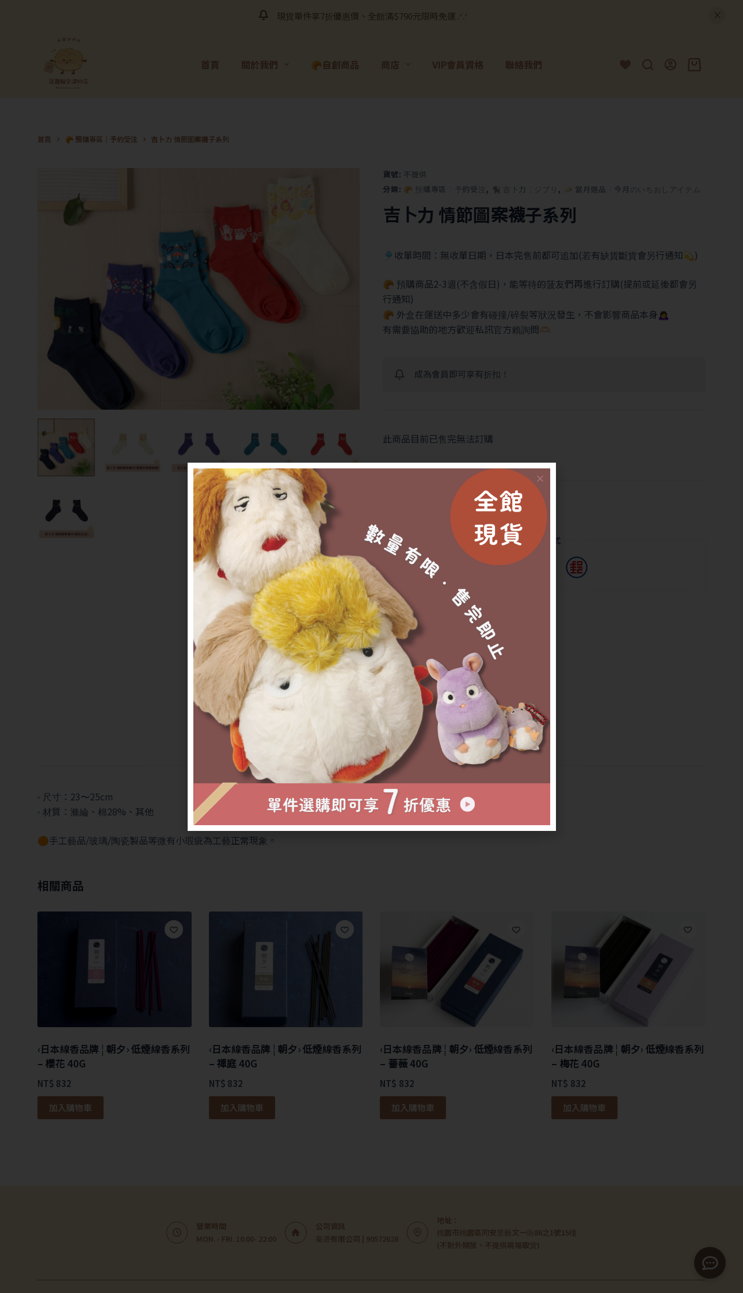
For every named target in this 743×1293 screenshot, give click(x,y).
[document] (371, 646)
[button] (540, 478)
